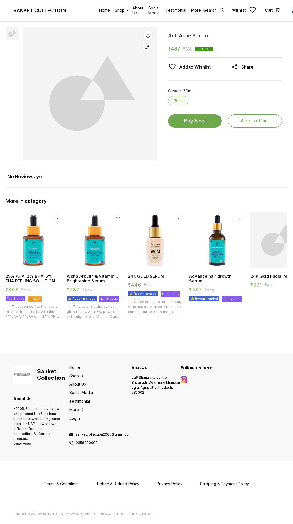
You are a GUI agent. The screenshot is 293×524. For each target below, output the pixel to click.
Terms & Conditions (140, 513)
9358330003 (87, 443)
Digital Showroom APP (71, 513)
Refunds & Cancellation (109, 513)
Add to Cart (254, 121)
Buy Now (195, 121)
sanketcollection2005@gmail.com (104, 434)
